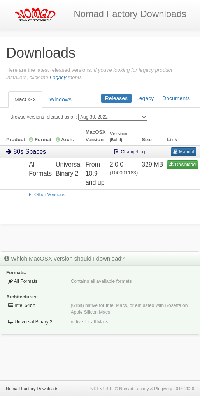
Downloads (130, 14)
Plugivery (163, 388)
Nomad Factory (134, 388)
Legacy (58, 77)
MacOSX (25, 99)
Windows (60, 99)
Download (182, 164)
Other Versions (46, 194)
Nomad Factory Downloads (32, 388)
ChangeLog (129, 151)
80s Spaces (26, 151)
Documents (176, 98)
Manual (183, 151)
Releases (116, 98)
